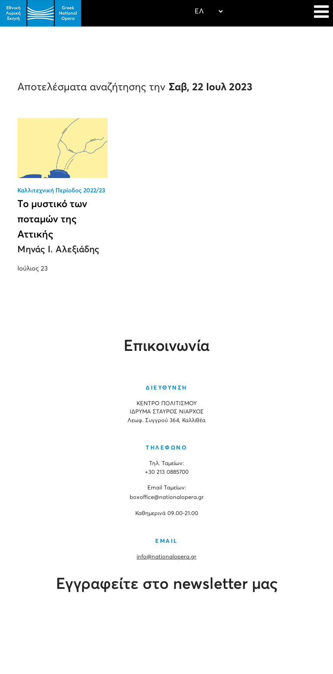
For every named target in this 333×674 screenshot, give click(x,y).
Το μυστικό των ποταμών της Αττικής (52, 219)
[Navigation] (321, 13)
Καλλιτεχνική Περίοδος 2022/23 (61, 191)
